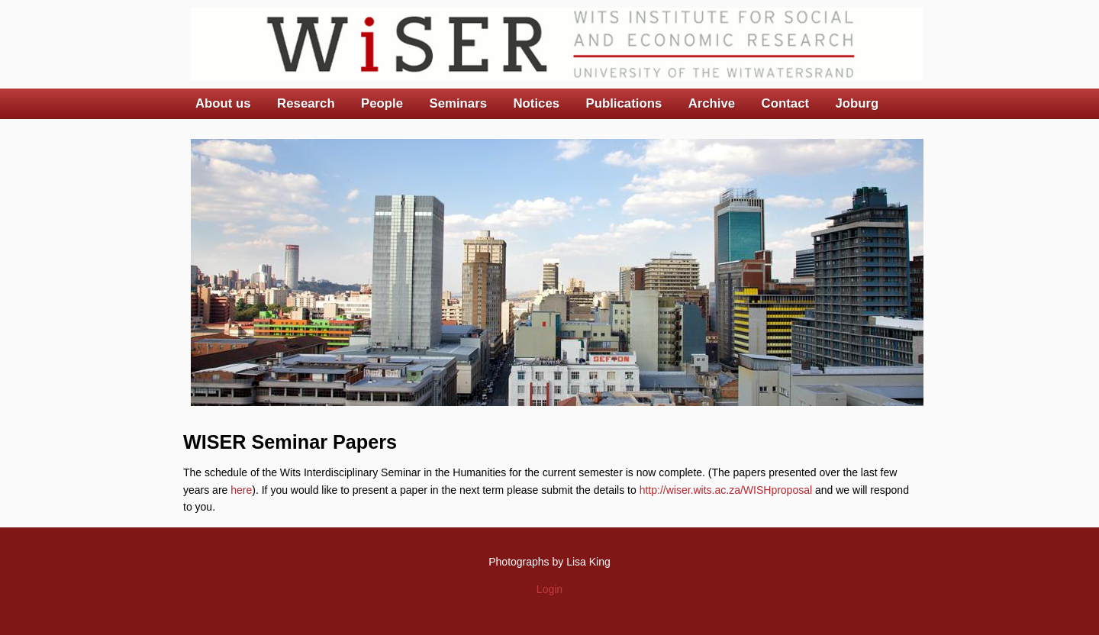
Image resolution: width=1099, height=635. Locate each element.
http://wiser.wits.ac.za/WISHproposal (726, 490)
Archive (712, 103)
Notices (536, 103)
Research (306, 103)
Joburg (856, 103)
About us (223, 103)
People (382, 103)
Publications (623, 103)
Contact (785, 103)
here (241, 490)
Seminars (459, 103)
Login (549, 589)
